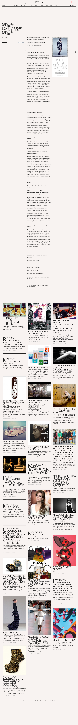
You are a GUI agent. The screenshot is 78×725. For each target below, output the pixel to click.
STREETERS (49, 5)
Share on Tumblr (21, 42)
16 (50, 700)
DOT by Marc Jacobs (62, 568)
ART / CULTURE (24, 5)
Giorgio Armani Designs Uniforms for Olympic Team (64, 368)
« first (24, 700)
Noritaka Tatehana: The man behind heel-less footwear (13, 680)
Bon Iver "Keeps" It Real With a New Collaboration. (64, 411)
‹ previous (29, 700)
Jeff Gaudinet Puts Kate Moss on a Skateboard (14, 404)
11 (37, 700)
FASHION (16, 5)
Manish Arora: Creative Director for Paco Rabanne (38, 639)
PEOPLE (41, 5)
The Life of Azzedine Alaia (14, 633)
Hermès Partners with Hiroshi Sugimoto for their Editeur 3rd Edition (62, 585)
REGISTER (68, 2)
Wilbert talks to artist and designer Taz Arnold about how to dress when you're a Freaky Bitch (63, 452)
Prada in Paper (13, 441)
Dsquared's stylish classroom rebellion (11, 321)
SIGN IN (74, 2)
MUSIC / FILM (34, 5)
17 (52, 700)
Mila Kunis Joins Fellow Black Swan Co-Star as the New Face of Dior (39, 469)
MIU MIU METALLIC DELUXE (12, 361)
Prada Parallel (39, 367)
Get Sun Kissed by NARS (38, 447)
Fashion (4, 37)
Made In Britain (38, 533)
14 (45, 700)
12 (40, 700)
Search (3, 5)
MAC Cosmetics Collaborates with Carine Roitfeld (63, 517)
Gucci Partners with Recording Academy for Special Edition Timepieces (14, 579)
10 (35, 700)
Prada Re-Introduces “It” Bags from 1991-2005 (39, 583)
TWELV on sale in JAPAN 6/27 (38, 332)
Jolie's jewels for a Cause (37, 517)
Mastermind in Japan (15, 506)
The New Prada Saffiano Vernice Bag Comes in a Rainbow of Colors (64, 481)
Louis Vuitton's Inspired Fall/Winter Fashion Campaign (39, 404)
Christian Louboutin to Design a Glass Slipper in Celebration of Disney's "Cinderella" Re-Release (14, 535)
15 (47, 700)
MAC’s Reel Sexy (64, 640)
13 (42, 700)
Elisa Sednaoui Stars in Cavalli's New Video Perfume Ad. (13, 482)
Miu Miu (14, 365)
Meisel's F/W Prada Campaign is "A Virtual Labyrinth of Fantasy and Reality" (63, 326)
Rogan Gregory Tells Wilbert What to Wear (13, 341)
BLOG (55, 5)
